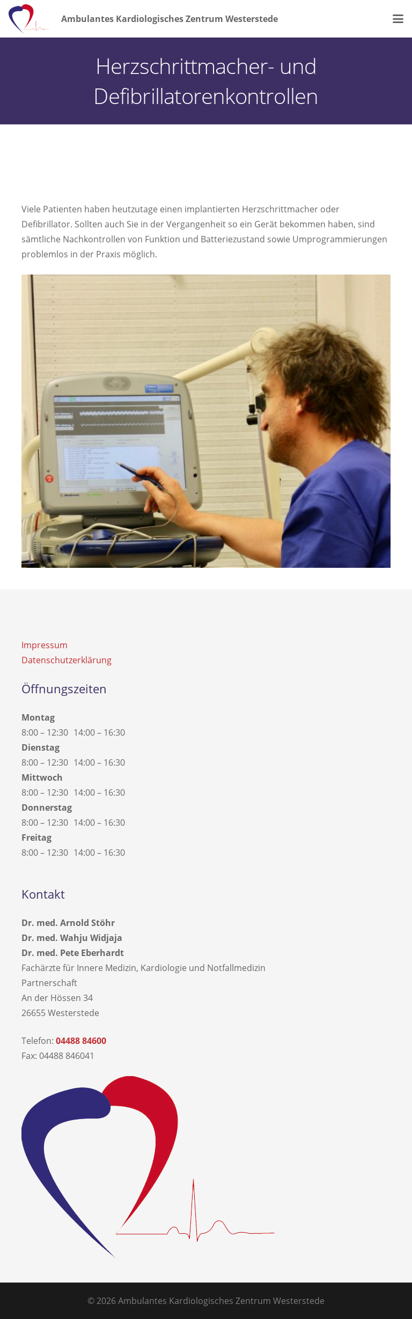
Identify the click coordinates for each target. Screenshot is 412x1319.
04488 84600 (81, 1041)
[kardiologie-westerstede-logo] (29, 19)
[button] (398, 18)
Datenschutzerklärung (66, 660)
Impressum (44, 645)
